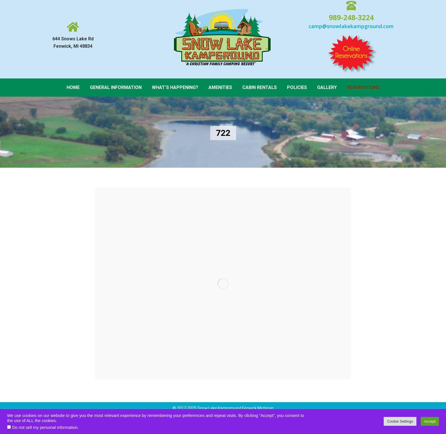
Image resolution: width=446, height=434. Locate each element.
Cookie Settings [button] (400, 421)
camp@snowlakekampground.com (351, 26)
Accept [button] (429, 421)
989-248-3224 (351, 17)
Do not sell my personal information (45, 427)
